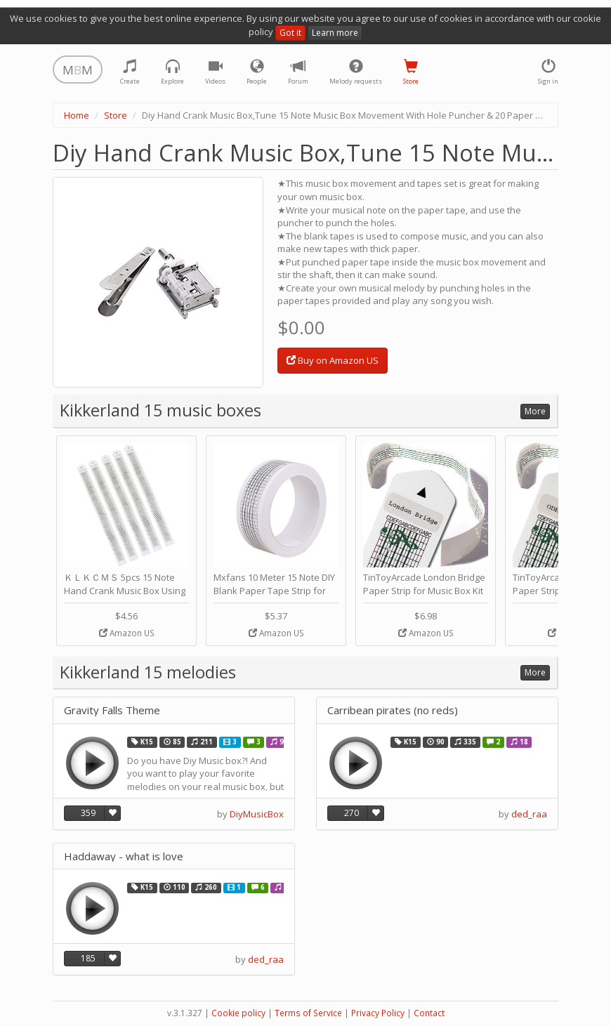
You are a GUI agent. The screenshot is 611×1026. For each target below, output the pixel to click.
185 (88, 958)
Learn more (335, 33)
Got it (290, 33)
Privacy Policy (378, 1013)
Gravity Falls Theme (112, 710)
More (535, 411)
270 (351, 813)
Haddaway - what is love (123, 856)
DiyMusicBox (257, 814)
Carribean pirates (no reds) (392, 710)
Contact (429, 1013)
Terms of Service (308, 1013)
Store (115, 115)
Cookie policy (238, 1013)
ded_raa (529, 814)
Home (76, 115)
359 (88, 813)
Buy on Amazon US (333, 360)
